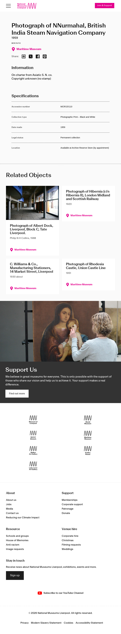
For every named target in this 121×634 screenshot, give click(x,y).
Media (9, 509)
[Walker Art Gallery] (33, 450)
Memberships (70, 500)
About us (11, 500)
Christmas (68, 540)
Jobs (9, 504)
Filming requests (71, 544)
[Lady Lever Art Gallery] (33, 465)
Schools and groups (17, 536)
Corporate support (72, 504)
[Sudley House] (88, 450)
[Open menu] (8, 6)
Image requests (15, 549)
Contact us (12, 513)
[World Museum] (88, 419)
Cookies (68, 623)
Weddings (67, 549)
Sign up (15, 575)
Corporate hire (70, 536)
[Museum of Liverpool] (33, 419)
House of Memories (17, 540)
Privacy (24, 623)
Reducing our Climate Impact (22, 517)
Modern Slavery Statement (46, 623)
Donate (66, 513)
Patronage (67, 509)
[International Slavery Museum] (33, 435)
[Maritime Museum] (88, 435)
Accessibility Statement (89, 623)
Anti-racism (12, 544)
